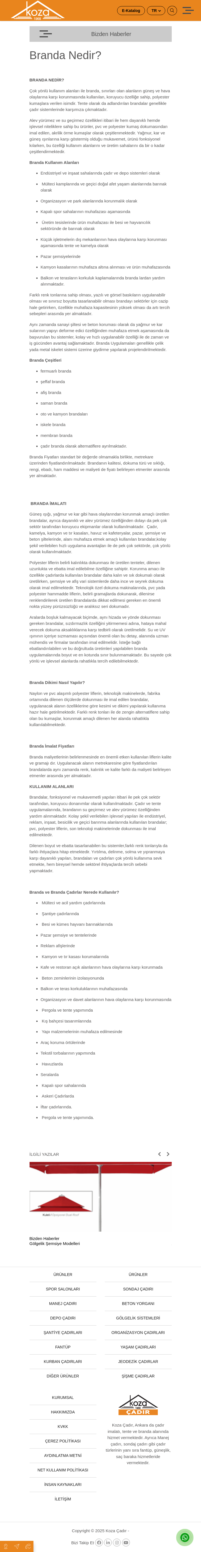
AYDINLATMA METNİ (62, 1455)
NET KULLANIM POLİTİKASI (63, 1470)
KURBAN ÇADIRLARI (63, 1361)
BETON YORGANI (138, 1303)
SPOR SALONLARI (63, 1289)
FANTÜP (63, 1347)
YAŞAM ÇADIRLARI (138, 1347)
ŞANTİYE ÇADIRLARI (62, 1332)
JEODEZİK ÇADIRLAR (138, 1361)
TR (155, 10)
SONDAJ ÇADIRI (138, 1289)
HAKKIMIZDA (63, 1412)
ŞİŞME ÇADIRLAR (138, 1376)
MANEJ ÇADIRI (63, 1303)
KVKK (63, 1426)
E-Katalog (131, 10)
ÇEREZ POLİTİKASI (63, 1441)
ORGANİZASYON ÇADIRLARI (138, 1332)
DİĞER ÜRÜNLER (63, 1376)
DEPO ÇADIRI (63, 1318)
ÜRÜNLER (63, 1274)
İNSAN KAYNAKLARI (63, 1484)
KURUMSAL (63, 1397)
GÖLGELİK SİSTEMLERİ (138, 1318)
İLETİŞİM (63, 1499)
